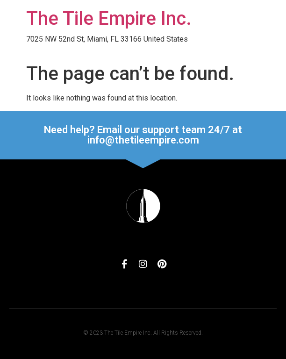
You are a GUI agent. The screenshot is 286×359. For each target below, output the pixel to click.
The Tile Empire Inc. (109, 18)
